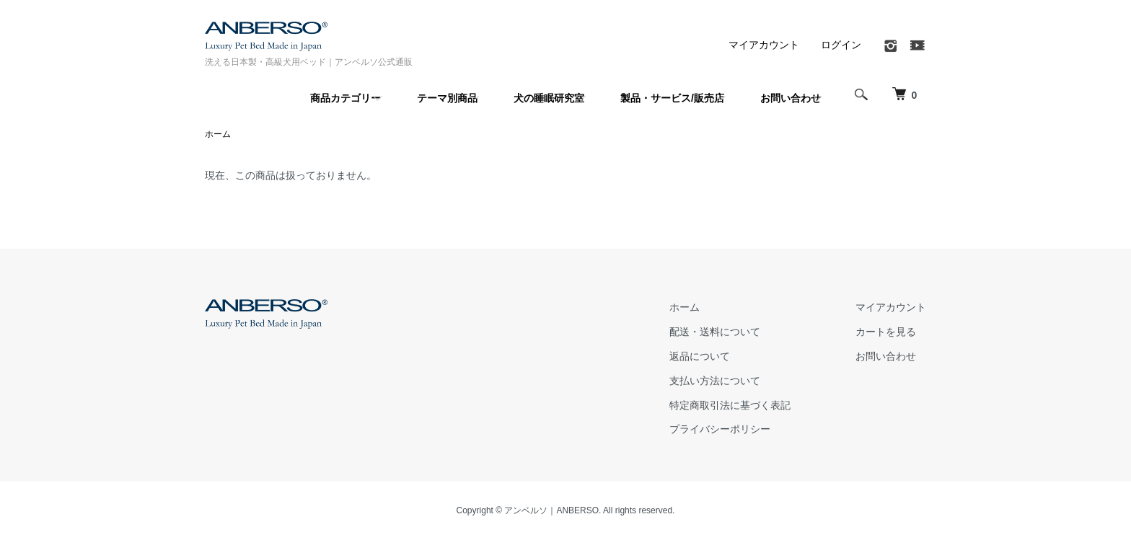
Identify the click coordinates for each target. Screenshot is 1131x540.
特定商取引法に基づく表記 (730, 405)
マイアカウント (764, 44)
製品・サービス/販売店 (672, 98)
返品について (699, 356)
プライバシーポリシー (719, 429)
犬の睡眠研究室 (549, 98)
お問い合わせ (790, 98)
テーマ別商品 (447, 98)
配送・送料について (714, 331)
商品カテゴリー (345, 98)
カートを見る (885, 331)
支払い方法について (714, 380)
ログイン (841, 44)
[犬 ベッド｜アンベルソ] (904, 94)
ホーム (218, 134)
